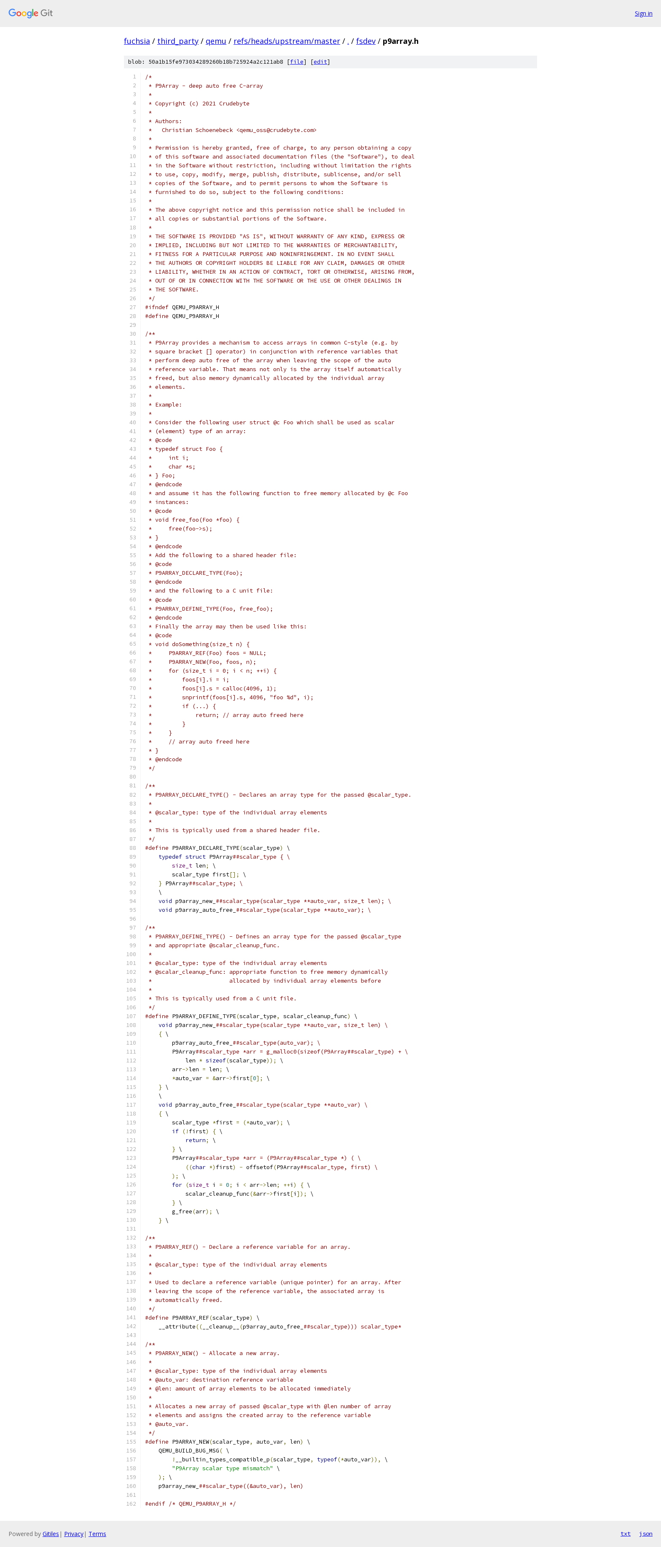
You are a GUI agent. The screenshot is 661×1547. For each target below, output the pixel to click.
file (297, 61)
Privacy (73, 1534)
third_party (178, 41)
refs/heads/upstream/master (287, 41)
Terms (97, 1534)
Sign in (644, 13)
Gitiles (51, 1534)
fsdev (366, 41)
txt (626, 1533)
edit (320, 61)
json (646, 1533)
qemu (216, 41)
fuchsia (137, 41)
